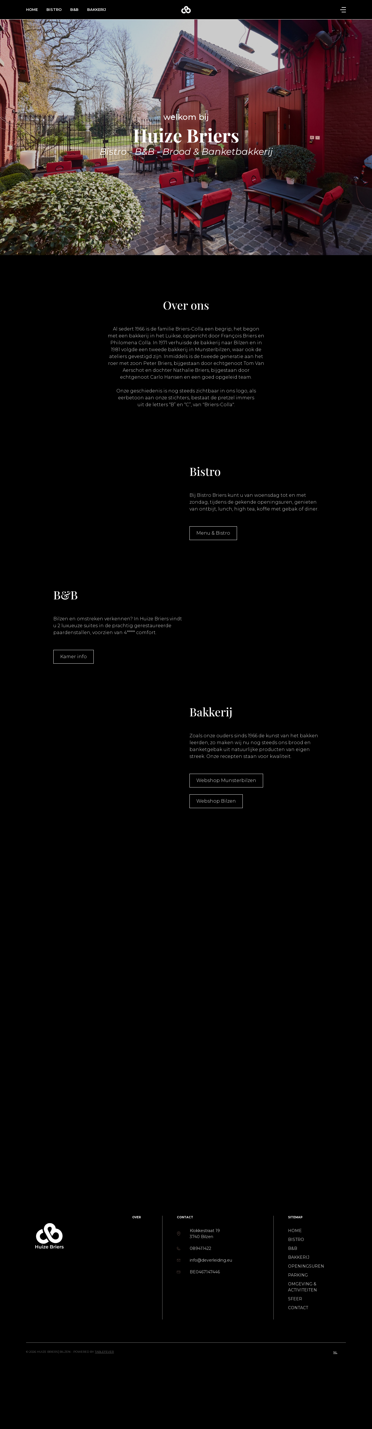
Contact (298, 1307)
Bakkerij (96, 9)
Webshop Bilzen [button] (216, 801)
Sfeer (295, 1298)
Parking (298, 1275)
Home (32, 9)
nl (335, 1352)
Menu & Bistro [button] (213, 533)
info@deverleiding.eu (211, 1260)
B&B (74, 9)
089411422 (200, 1248)
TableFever (104, 1352)
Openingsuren (306, 1266)
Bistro (54, 9)
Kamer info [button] (73, 656)
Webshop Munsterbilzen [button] (226, 780)
